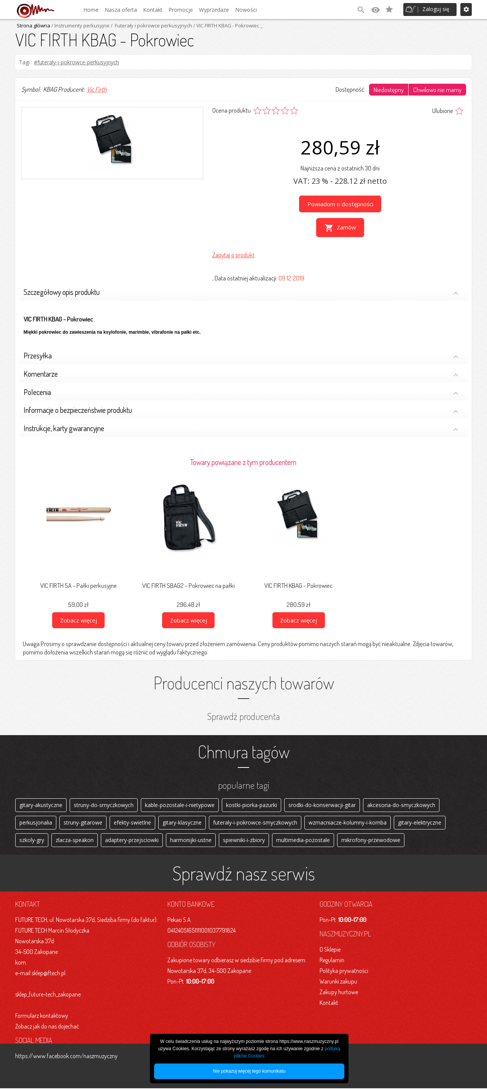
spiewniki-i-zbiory (244, 840)
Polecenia (241, 391)
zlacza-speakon (75, 840)
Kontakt (152, 9)
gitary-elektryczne (419, 822)
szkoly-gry (31, 840)
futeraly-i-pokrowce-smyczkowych (255, 822)
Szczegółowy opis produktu (241, 291)
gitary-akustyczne (40, 803)
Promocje (181, 9)
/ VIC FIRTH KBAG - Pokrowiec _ (227, 25)
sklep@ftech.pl (48, 974)
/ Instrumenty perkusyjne (80, 25)
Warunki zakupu (338, 982)
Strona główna (33, 25)
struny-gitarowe (83, 822)
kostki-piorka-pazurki (251, 803)
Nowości (246, 9)
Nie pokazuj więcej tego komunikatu (249, 1071)
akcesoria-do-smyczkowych (401, 803)
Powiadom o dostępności (340, 203)
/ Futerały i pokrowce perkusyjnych (151, 25)
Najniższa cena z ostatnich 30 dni (340, 168)
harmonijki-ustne (191, 840)
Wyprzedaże (214, 9)
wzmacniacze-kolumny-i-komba (348, 822)
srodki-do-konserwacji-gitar (322, 803)
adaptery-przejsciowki (132, 840)
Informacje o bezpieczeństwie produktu (241, 410)
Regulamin (332, 961)
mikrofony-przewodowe (370, 840)
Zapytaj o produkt (233, 253)
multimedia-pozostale (303, 840)
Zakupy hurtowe (339, 993)
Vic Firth (97, 89)
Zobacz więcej (78, 619)
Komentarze (241, 373)
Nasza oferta (121, 9)
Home (91, 9)
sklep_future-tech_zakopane (48, 995)
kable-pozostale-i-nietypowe (180, 803)
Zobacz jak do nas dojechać (47, 1027)
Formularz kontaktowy (41, 1016)
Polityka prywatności (344, 971)
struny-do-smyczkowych (104, 803)
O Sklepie (330, 950)
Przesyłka (241, 355)
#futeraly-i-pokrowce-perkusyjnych (76, 62)
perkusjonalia (35, 822)
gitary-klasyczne (182, 822)
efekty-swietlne (132, 822)
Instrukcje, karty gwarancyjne (241, 427)
